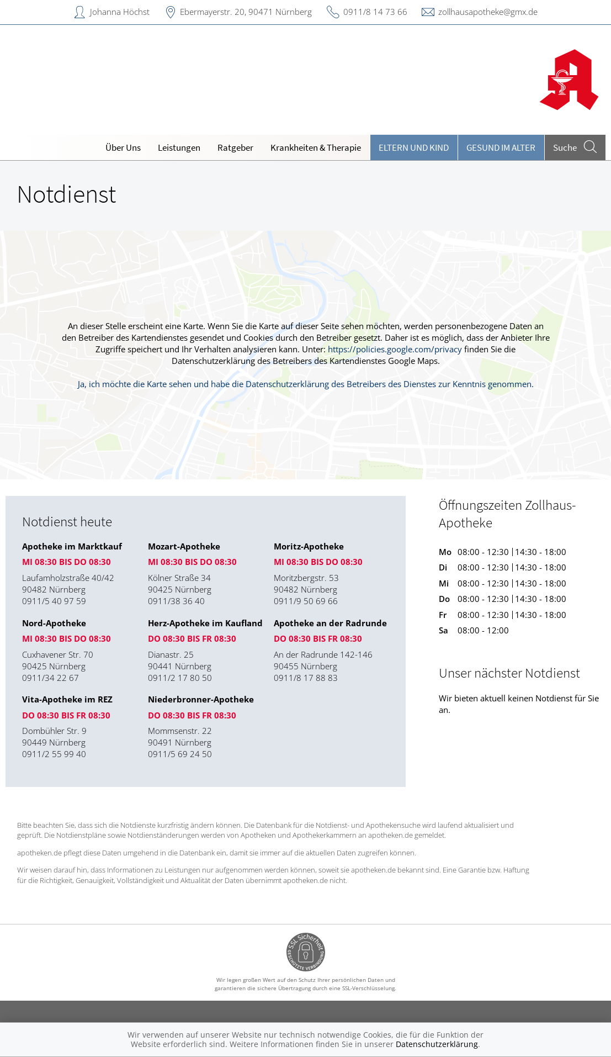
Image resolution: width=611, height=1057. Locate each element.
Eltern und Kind (414, 147)
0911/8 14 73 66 (375, 11)
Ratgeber (235, 147)
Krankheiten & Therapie (315, 147)
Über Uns (123, 147)
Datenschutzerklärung (437, 1044)
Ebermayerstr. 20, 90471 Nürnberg (246, 11)
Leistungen (179, 147)
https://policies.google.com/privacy (395, 349)
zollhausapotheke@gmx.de (488, 11)
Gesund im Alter (500, 147)
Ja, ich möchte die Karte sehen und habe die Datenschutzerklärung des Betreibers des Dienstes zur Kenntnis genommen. (306, 383)
